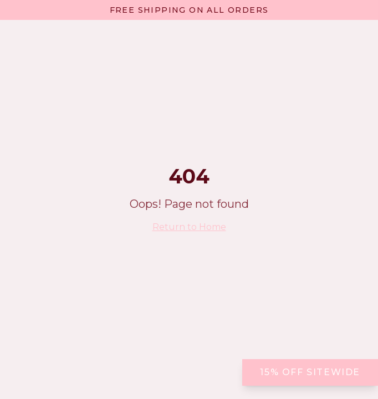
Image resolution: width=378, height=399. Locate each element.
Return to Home (189, 227)
